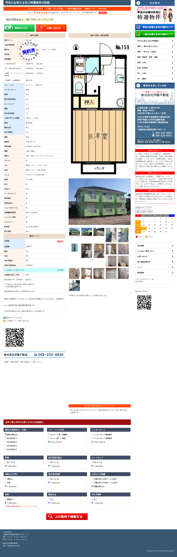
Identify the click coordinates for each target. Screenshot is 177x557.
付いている (10, 462)
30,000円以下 (11, 449)
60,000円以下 (11, 438)
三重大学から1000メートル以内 (104, 482)
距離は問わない (98, 486)
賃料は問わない (12, 434)
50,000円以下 (11, 442)
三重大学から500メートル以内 (103, 479)
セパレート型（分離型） (58, 434)
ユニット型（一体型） (57, 438)
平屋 (7, 482)
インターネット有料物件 (101, 438)
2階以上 (9, 479)
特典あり (9, 499)
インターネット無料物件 (101, 434)
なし (51, 499)
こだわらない (11, 466)
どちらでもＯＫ (55, 442)
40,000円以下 (11, 446)
